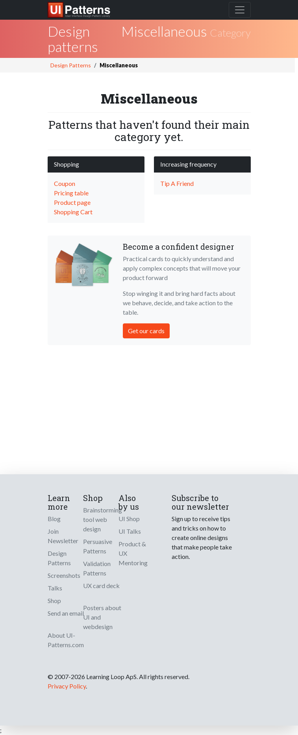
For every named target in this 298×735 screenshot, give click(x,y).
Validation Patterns (97, 568)
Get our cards (146, 330)
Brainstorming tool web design (102, 519)
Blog (54, 518)
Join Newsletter (63, 535)
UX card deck (101, 585)
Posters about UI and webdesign (102, 617)
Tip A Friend (177, 183)
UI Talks (129, 531)
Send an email (66, 613)
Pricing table (71, 193)
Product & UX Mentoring (133, 553)
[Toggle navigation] (240, 10)
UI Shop (129, 518)
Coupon (64, 183)
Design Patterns (70, 65)
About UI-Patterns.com (66, 639)
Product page (72, 202)
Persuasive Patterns (97, 546)
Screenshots (64, 575)
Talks (55, 588)
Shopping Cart (73, 211)
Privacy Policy (67, 686)
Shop (54, 600)
